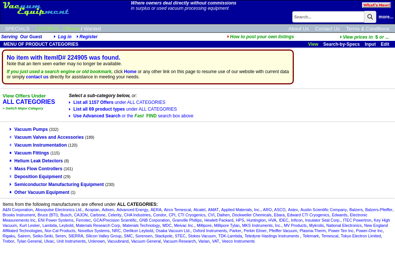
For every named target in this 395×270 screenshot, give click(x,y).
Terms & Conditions (367, 29)
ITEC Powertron (357, 220)
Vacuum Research (179, 241)
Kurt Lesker (29, 225)
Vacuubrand (118, 241)
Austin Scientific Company (324, 209)
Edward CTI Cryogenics (308, 215)
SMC (128, 236)
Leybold (66, 225)
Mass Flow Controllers (36, 168)
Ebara (279, 215)
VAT (215, 241)
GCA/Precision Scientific (114, 220)
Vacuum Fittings (29, 153)
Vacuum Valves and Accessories (47, 137)
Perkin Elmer (255, 230)
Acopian (92, 209)
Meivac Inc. (184, 225)
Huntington (256, 220)
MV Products (295, 225)
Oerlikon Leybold (138, 230)
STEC (180, 236)
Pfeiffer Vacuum (283, 230)
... (364, 37)
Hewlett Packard (218, 220)
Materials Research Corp (98, 225)
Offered (71, 29)
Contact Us (327, 29)
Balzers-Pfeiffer (378, 209)
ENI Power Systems (55, 220)
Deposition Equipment (36, 176)
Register (88, 36)
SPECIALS (17, 29)
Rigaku (9, 236)
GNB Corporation (154, 220)
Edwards (339, 215)
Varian (203, 241)
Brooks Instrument (19, 215)
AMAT (213, 209)
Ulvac (49, 241)
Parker (235, 230)
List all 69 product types (123, 109)
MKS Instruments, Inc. (261, 225)
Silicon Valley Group (103, 236)
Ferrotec (83, 220)
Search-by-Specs (341, 44)
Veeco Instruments (238, 241)
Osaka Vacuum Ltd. (173, 230)
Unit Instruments (71, 241)
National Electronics (344, 225)
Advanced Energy (132, 209)
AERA (156, 209)
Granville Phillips (187, 220)
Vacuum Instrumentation (38, 145)
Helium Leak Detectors (36, 161)
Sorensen (144, 236)
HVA (272, 220)
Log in (65, 36)
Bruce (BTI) (47, 215)
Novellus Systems (94, 230)
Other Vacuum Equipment (39, 192)
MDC (166, 225)
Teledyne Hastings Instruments (272, 236)
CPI (172, 215)
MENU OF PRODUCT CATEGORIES (40, 44)
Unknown (96, 241)
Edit (386, 44)
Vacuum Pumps (29, 129)
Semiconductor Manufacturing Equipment (57, 184)
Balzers (356, 209)
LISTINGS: (48, 29)
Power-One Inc (369, 230)
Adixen (108, 209)
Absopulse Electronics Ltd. (58, 209)
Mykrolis (316, 225)
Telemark (311, 236)
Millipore (204, 225)
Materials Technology (141, 225)
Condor (159, 215)
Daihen (223, 215)
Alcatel (199, 209)
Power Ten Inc (340, 230)
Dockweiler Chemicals (252, 215)
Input (370, 44)
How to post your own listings (260, 36)
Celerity (114, 215)
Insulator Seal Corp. (322, 220)
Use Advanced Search (131, 115)
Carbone (97, 215)
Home (130, 71)
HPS (240, 220)
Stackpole (163, 236)
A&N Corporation (18, 209)
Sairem (24, 236)
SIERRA (75, 236)
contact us (37, 77)
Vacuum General (146, 241)
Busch (66, 215)
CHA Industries (137, 215)
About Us (298, 29)
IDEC (283, 220)
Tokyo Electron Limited (361, 236)
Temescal (330, 236)
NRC (116, 230)
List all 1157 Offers (117, 102)
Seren (60, 236)
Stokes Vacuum (202, 236)
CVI (211, 215)
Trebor (8, 241)
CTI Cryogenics (191, 215)
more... (386, 17)
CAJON (81, 215)
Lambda (49, 225)
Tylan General (29, 241)
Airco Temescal (177, 209)
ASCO (280, 209)
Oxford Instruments (210, 230)
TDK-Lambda (230, 236)
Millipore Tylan (226, 225)
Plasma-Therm (312, 230)
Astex (293, 209)
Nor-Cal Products (60, 230)
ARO (267, 209)
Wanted (92, 29)
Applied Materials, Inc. (240, 209)
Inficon (296, 220)
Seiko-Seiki (42, 236)
